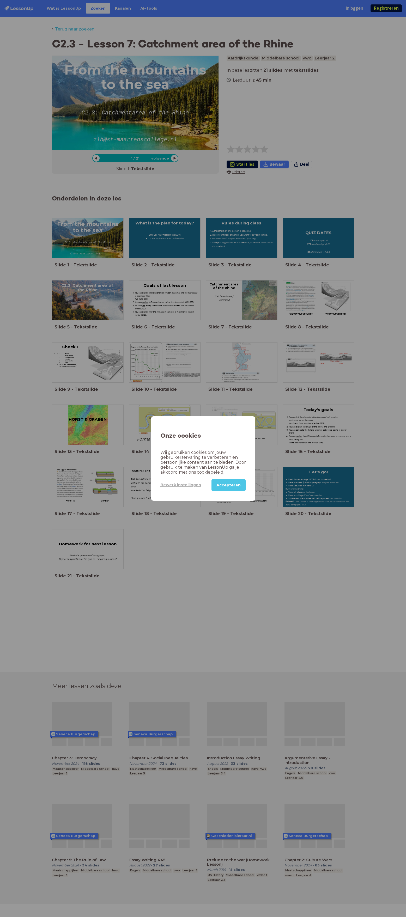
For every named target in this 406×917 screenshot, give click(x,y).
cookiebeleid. (210, 472)
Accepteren (228, 485)
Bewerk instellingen (180, 484)
